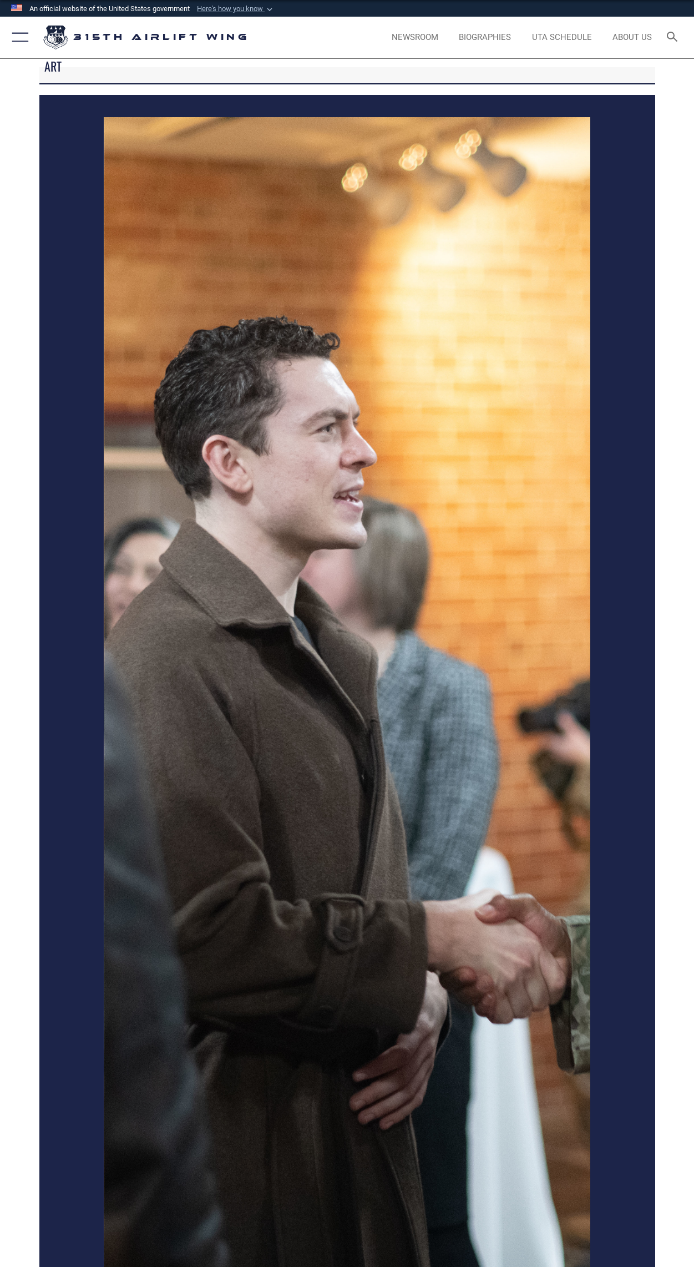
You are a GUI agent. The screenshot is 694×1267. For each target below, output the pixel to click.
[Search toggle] (674, 38)
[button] (236, 8)
